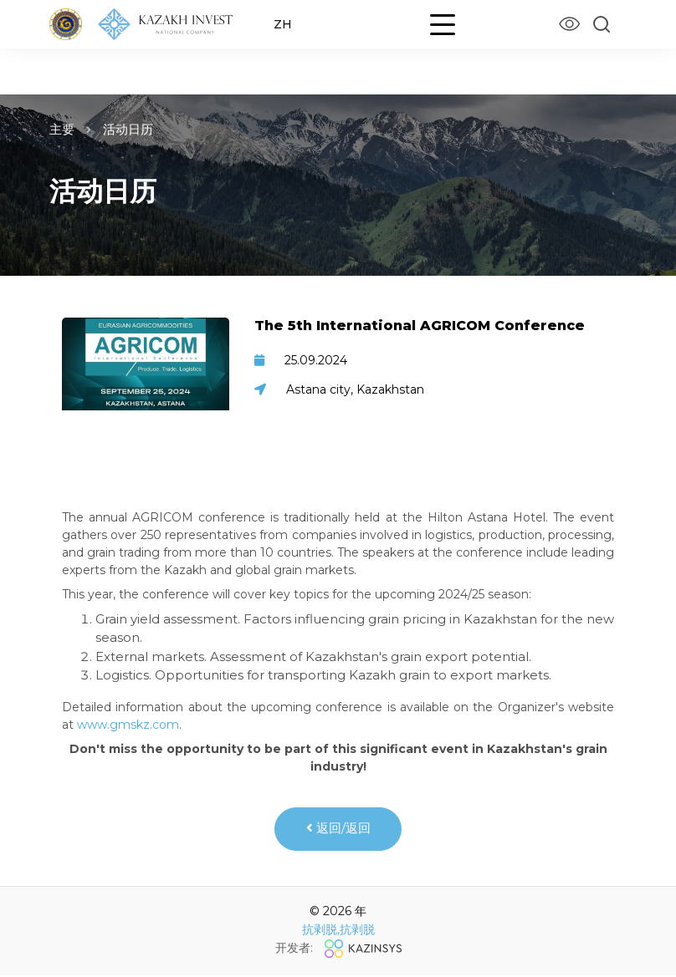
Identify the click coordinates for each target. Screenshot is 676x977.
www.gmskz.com (128, 724)
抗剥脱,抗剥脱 (338, 931)
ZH (283, 24)
